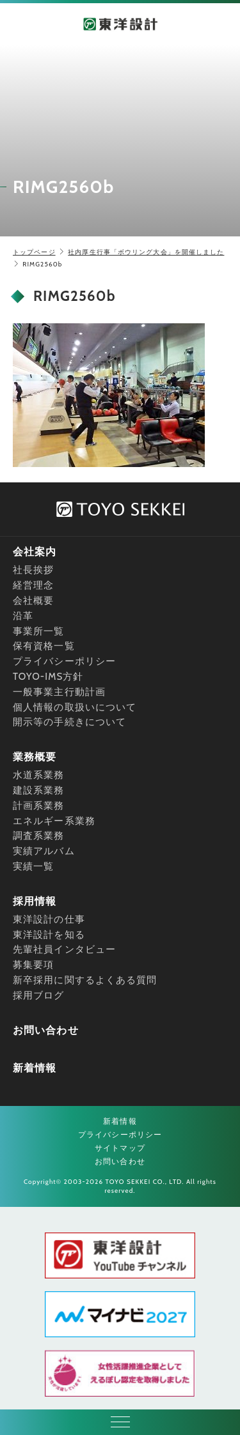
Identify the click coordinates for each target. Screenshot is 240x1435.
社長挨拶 (33, 570)
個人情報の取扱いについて (74, 707)
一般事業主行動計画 (59, 692)
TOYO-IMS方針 (48, 676)
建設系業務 (39, 790)
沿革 (23, 616)
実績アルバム (44, 851)
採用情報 (34, 901)
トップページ (34, 252)
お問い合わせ (46, 1030)
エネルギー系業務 (54, 821)
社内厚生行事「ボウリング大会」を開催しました (146, 252)
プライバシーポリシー (64, 661)
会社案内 (34, 552)
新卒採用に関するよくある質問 (85, 980)
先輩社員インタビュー (64, 949)
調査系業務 (39, 835)
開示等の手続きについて (69, 722)
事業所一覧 (39, 631)
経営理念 (33, 585)
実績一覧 (33, 866)
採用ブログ (39, 995)
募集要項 (33, 965)
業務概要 (34, 757)
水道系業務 (39, 775)
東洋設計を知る (49, 934)
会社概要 (33, 600)
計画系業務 (39, 805)
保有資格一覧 (44, 646)
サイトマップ (120, 1148)
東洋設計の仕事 (49, 919)
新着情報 (34, 1068)
